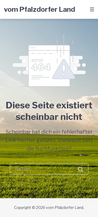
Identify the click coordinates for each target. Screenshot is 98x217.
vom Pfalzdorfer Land (39, 9)
